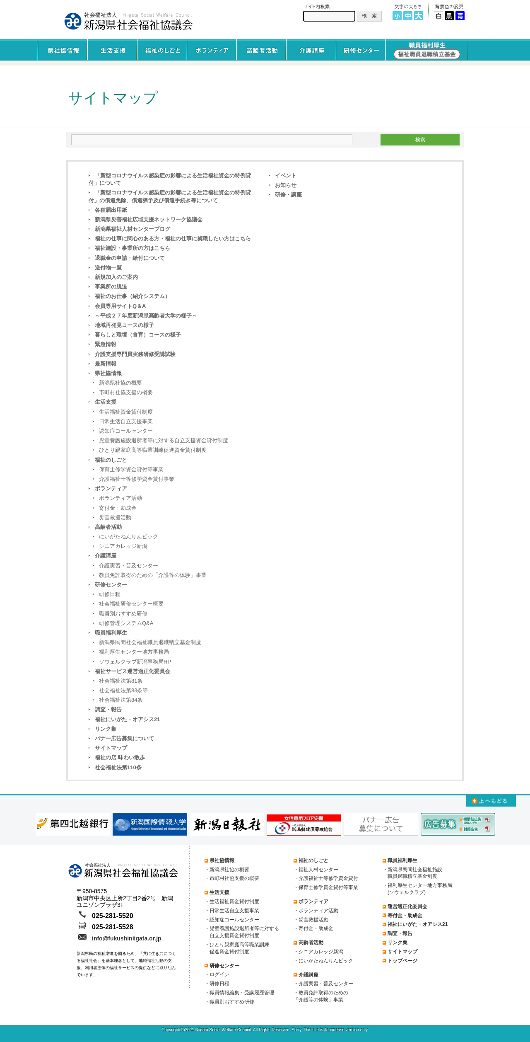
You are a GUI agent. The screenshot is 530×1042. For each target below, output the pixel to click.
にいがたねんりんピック (128, 536)
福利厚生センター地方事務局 (134, 652)
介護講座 (105, 556)
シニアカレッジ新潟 (123, 546)
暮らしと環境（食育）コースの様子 (138, 335)
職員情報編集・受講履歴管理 (242, 993)
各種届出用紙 (111, 210)
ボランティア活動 (120, 498)
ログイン (219, 974)
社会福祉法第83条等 (123, 690)
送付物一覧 (108, 267)
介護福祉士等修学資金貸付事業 (136, 479)
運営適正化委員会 (407, 906)
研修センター (111, 585)
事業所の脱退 (111, 287)
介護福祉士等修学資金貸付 (328, 878)
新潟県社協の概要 (120, 383)
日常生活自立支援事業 (126, 421)
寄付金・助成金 (118, 508)
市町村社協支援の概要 (126, 392)
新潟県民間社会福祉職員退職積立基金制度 (150, 642)
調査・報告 (108, 709)
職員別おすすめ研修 (123, 614)
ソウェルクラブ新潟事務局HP (135, 662)
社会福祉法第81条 (120, 681)
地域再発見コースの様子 (124, 325)
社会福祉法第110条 (118, 767)
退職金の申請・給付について (130, 258)
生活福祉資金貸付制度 (126, 412)
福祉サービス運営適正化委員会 (132, 671)
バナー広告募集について (124, 738)
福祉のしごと (111, 460)
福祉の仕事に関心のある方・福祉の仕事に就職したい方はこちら (173, 238)
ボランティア (111, 488)
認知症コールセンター (126, 431)
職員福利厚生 (111, 633)
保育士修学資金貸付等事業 (131, 469)
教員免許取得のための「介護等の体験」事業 (153, 575)
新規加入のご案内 (116, 277)
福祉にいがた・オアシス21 (127, 719)
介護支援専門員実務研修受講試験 (135, 354)
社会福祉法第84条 (120, 700)
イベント (285, 175)
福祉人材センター (318, 869)
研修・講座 (288, 194)
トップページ (402, 961)
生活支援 (105, 402)
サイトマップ (111, 748)
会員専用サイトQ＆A (120, 306)
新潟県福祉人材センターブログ (132, 229)
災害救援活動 (115, 517)
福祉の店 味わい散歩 (120, 757)
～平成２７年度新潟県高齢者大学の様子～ (146, 316)
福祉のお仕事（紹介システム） (132, 296)
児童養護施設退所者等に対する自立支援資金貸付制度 (163, 440)
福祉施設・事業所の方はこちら (132, 248)
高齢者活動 (108, 527)
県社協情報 (108, 373)
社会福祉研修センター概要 (131, 604)
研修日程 (109, 594)
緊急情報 (105, 344)
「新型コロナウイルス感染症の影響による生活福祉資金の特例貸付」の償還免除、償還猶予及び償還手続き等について (170, 196)
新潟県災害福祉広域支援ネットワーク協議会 (148, 219)
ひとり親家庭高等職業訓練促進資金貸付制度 (153, 450)
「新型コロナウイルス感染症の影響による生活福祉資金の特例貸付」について (170, 179)
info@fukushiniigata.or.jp (126, 938)
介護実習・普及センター (128, 565)
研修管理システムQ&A (126, 623)
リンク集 (105, 729)
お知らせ (285, 185)
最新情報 (105, 364)
